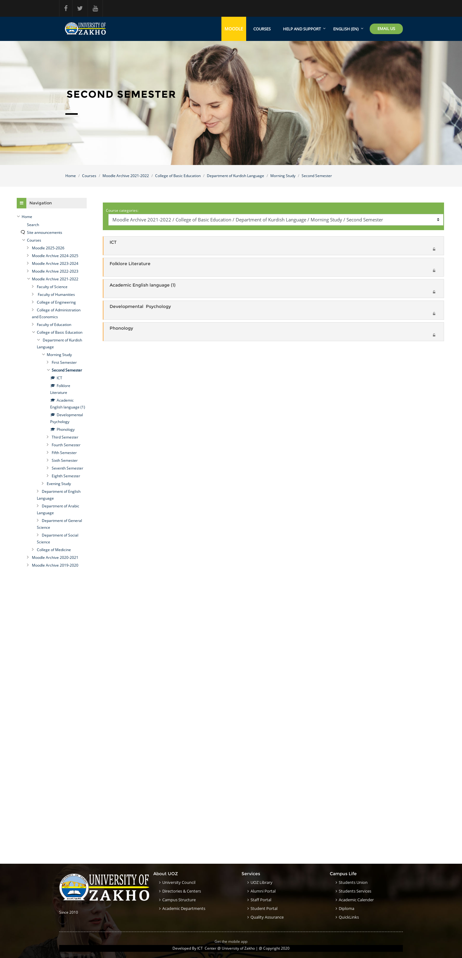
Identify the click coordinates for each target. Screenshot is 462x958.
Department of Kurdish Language (235, 175)
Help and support (302, 29)
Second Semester (317, 175)
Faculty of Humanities (56, 294)
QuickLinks (349, 917)
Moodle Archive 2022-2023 (55, 271)
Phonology (121, 328)
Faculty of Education (54, 324)
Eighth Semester (66, 476)
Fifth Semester (64, 452)
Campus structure (179, 899)
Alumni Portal (263, 891)
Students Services (355, 891)
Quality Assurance (267, 917)
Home (70, 175)
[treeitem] (51, 216)
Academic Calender (356, 899)
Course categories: (122, 210)
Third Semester (65, 437)
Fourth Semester (66, 445)
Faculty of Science (52, 286)
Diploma (346, 908)
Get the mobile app (231, 941)
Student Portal (264, 908)
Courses (262, 29)
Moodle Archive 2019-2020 (55, 565)
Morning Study (282, 175)
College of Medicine (54, 549)
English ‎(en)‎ (346, 29)
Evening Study (59, 483)
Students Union (353, 882)
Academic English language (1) (143, 285)
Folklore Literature (130, 263)
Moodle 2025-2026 (48, 248)
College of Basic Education (178, 175)
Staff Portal (261, 899)
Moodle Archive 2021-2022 (125, 175)
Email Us (386, 28)
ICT (113, 242)
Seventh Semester (67, 468)
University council (178, 882)
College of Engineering (56, 302)
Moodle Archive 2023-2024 (55, 263)
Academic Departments (183, 908)
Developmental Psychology (140, 306)
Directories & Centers (181, 891)
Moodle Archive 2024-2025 (55, 255)
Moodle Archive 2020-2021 (55, 557)
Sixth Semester (65, 460)
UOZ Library (261, 882)
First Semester (64, 362)
